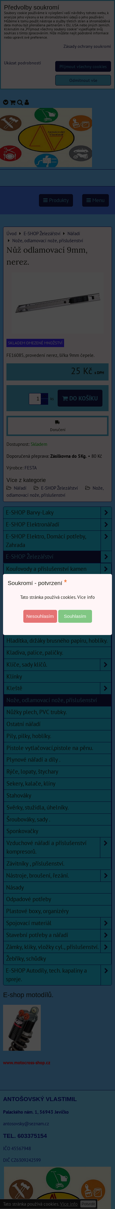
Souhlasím (75, 616)
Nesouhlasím (40, 616)
